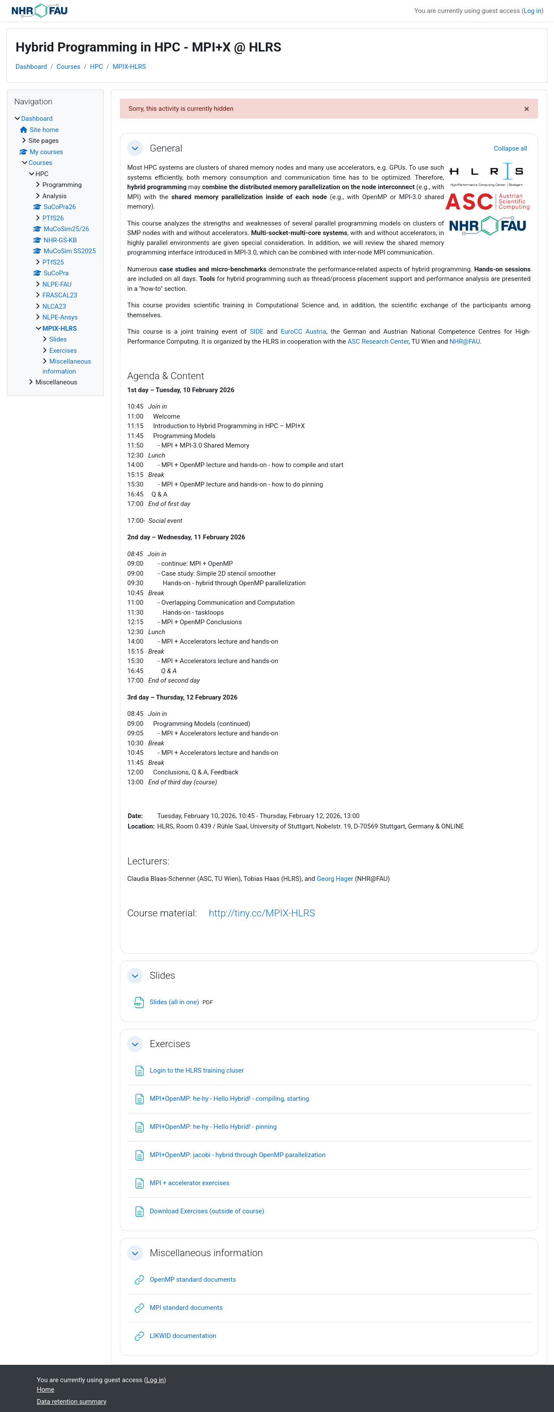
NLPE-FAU (56, 284)
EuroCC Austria (303, 331)
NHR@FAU (465, 341)
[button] (135, 148)
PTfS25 (53, 262)
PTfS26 (53, 218)
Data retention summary (71, 1402)
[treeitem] (55, 250)
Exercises (170, 1043)
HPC (96, 67)
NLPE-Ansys (60, 317)
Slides (162, 975)
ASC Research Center (378, 341)
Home (45, 1389)
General (166, 148)
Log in (532, 11)
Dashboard (31, 67)
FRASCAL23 (59, 295)
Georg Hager (335, 879)
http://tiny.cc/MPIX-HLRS (262, 913)
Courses (69, 67)
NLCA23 (54, 306)
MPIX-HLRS (129, 67)
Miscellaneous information (206, 1252)
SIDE (256, 331)
